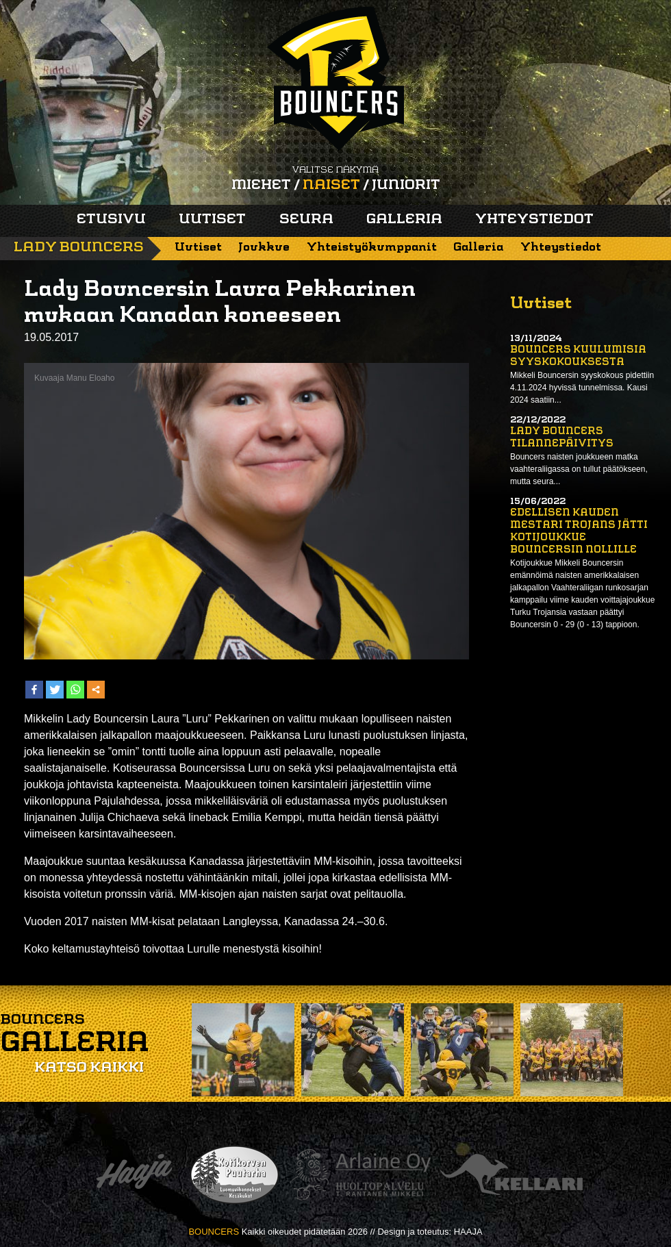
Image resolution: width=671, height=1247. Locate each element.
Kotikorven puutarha (234, 1175)
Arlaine (360, 1175)
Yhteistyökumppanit (372, 247)
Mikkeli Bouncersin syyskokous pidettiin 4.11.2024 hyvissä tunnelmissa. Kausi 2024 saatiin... (582, 387)
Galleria (404, 220)
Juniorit (406, 185)
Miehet (261, 185)
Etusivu (111, 220)
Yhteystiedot (534, 220)
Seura (306, 220)
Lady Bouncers (79, 248)
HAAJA (468, 1231)
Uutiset (212, 220)
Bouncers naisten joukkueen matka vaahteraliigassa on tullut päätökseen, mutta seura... (579, 469)
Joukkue (264, 247)
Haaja (134, 1175)
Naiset (331, 185)
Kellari (511, 1175)
